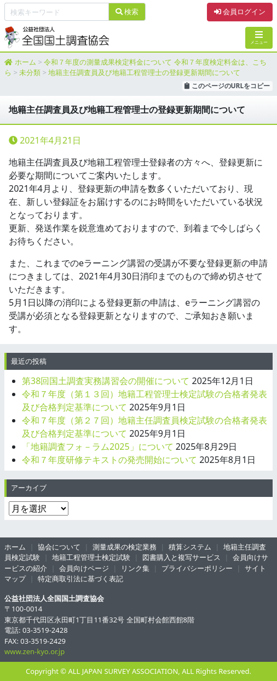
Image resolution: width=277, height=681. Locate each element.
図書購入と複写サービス (181, 557)
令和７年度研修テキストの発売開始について (109, 460)
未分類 (30, 72)
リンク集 (135, 568)
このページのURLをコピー (227, 85)
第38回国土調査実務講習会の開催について (105, 381)
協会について (59, 547)
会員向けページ (84, 568)
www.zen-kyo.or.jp (34, 651)
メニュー (259, 37)
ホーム (25, 62)
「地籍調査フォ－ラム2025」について (98, 446)
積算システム (190, 547)
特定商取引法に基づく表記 (80, 578)
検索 (127, 11)
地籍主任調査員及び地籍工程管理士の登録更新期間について (144, 72)
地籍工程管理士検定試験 (91, 557)
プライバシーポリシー (197, 568)
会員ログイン (240, 11)
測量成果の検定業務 (125, 547)
